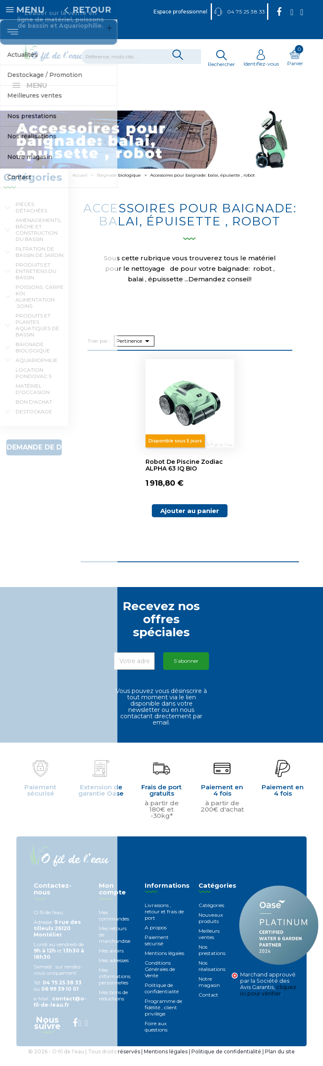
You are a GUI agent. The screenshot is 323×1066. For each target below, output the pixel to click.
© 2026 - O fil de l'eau (56, 1061)
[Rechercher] (146, 56)
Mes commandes (114, 924)
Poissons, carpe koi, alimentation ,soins (40, 305)
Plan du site (280, 1061)
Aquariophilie (37, 369)
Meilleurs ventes (209, 943)
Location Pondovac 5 (33, 382)
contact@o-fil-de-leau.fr (60, 1011)
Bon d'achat (34, 411)
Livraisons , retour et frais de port (164, 920)
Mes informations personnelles (114, 985)
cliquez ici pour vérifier (268, 999)
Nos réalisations (212, 975)
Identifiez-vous (261, 60)
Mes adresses (114, 969)
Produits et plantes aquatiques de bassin (37, 334)
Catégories (211, 914)
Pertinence (134, 350)
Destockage (34, 421)
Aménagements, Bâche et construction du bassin (38, 238)
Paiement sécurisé (157, 949)
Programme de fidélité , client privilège (163, 1016)
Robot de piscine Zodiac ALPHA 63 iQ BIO (184, 474)
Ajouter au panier (189, 520)
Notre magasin (209, 991)
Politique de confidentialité (162, 997)
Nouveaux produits (211, 927)
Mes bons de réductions (113, 1004)
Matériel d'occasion (33, 398)
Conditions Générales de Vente (160, 978)
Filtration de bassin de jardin (40, 261)
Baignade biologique (33, 356)
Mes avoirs (111, 960)
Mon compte (112, 898)
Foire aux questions (156, 1035)
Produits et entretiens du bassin (36, 280)
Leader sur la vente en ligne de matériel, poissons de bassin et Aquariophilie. (60, 19)
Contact (208, 1004)
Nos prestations (212, 959)
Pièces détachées (31, 216)
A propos (156, 937)
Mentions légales (164, 962)
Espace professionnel (180, 11)
